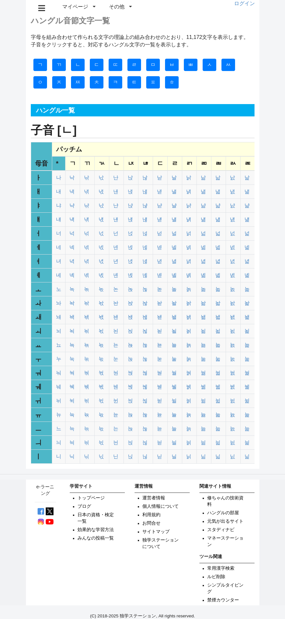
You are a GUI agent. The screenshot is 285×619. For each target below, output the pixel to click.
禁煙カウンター (223, 600)
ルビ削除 (216, 576)
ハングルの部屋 (223, 512)
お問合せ (151, 523)
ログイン (244, 3)
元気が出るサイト (225, 521)
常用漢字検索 (220, 568)
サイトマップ (156, 531)
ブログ (84, 506)
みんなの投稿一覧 (95, 538)
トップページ (91, 497)
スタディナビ (220, 529)
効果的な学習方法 (95, 529)
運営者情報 (153, 497)
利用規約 (151, 514)
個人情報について (160, 506)
